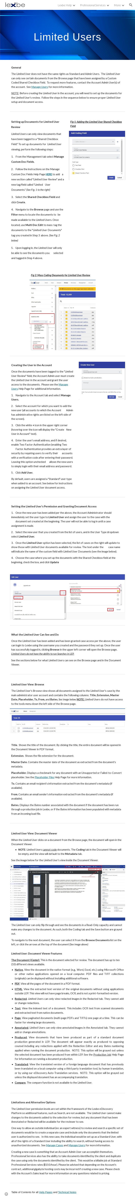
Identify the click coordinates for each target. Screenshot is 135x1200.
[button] (131, 5)
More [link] (117, 5)
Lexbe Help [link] (65, 5)
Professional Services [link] (93, 5)
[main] (67, 35)
